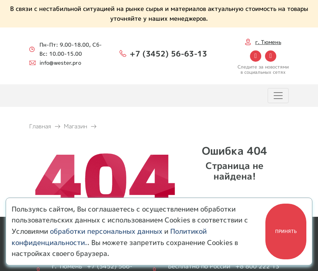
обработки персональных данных (106, 231)
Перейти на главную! (235, 192)
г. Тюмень (268, 42)
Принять (286, 231)
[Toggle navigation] (278, 95)
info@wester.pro (60, 62)
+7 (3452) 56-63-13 (168, 53)
